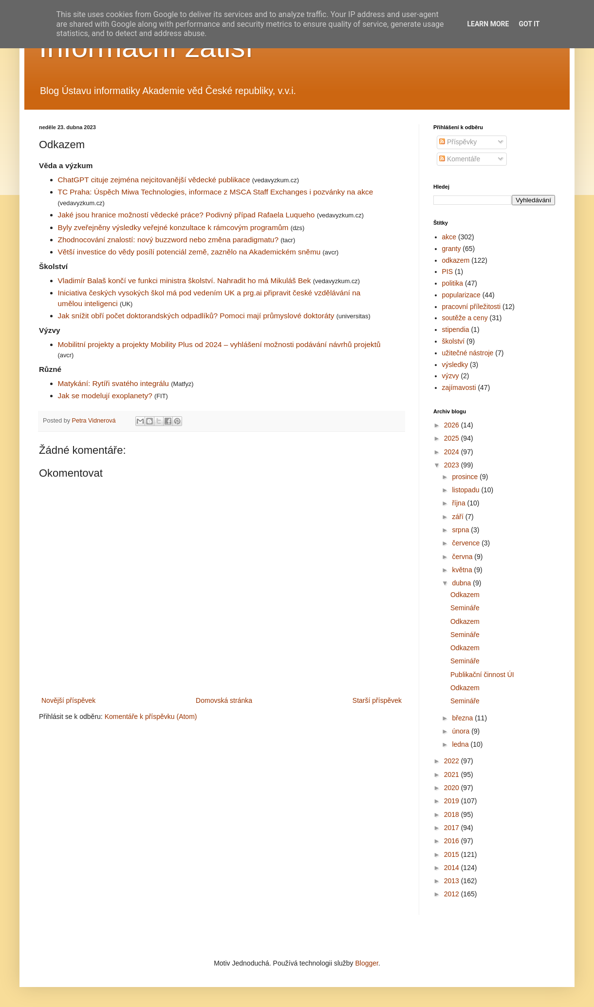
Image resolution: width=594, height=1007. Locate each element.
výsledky (455, 364)
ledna (461, 744)
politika (453, 283)
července (467, 543)
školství (453, 341)
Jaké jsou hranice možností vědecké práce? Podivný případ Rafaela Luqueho (187, 215)
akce (449, 237)
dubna (462, 583)
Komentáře (459, 159)
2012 (452, 894)
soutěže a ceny (465, 318)
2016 (452, 841)
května (463, 570)
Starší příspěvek (377, 700)
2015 (452, 854)
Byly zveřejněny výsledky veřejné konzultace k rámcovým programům (174, 227)
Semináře (465, 608)
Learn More (488, 24)
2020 (452, 788)
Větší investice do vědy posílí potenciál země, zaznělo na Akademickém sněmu (189, 252)
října (459, 503)
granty (451, 248)
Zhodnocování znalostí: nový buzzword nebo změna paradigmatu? (169, 239)
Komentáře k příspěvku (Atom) (151, 716)
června (463, 557)
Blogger (366, 963)
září (458, 517)
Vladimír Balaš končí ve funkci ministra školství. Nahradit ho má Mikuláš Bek (185, 280)
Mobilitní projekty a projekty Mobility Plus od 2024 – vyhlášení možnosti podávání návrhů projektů (219, 344)
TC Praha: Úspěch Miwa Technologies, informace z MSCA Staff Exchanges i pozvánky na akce (215, 192)
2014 (452, 867)
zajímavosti (459, 387)
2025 (452, 438)
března (463, 718)
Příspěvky (458, 142)
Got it (529, 24)
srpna (461, 530)
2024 (452, 452)
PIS (447, 271)
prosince (466, 477)
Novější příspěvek (68, 700)
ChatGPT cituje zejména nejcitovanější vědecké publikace (155, 179)
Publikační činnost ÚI (482, 674)
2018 (452, 814)
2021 (452, 774)
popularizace (461, 295)
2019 (452, 801)
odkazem (456, 260)
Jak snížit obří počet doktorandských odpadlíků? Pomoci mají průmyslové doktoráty (196, 315)
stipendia (455, 329)
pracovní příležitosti (471, 306)
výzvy (450, 376)
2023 (452, 465)
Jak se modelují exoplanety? (106, 395)
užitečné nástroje (468, 353)
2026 (452, 425)
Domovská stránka (224, 700)
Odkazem (465, 595)
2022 (452, 761)
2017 (452, 828)
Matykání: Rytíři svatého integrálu (114, 383)
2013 (452, 881)
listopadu (466, 490)
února (461, 731)
